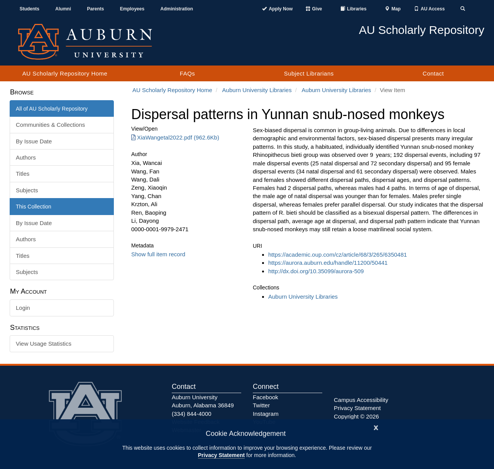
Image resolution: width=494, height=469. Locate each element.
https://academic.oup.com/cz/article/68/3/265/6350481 (337, 254)
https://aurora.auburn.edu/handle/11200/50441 (327, 262)
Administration (176, 9)
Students (29, 9)
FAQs (187, 73)
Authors (26, 157)
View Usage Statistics (43, 343)
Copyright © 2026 (356, 416)
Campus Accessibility (361, 400)
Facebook (265, 397)
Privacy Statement (221, 455)
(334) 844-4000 (191, 413)
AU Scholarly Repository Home (65, 73)
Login (23, 307)
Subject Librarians (309, 73)
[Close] (376, 427)
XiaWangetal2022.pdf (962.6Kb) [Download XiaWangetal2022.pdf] (175, 137)
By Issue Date (34, 141)
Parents (95, 9)
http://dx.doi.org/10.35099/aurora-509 (316, 271)
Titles (22, 173)
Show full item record (158, 254)
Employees (132, 9)
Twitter (261, 405)
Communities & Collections (50, 124)
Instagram (266, 413)
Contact (433, 73)
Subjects (27, 190)
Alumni (63, 9)
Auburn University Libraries (257, 90)
